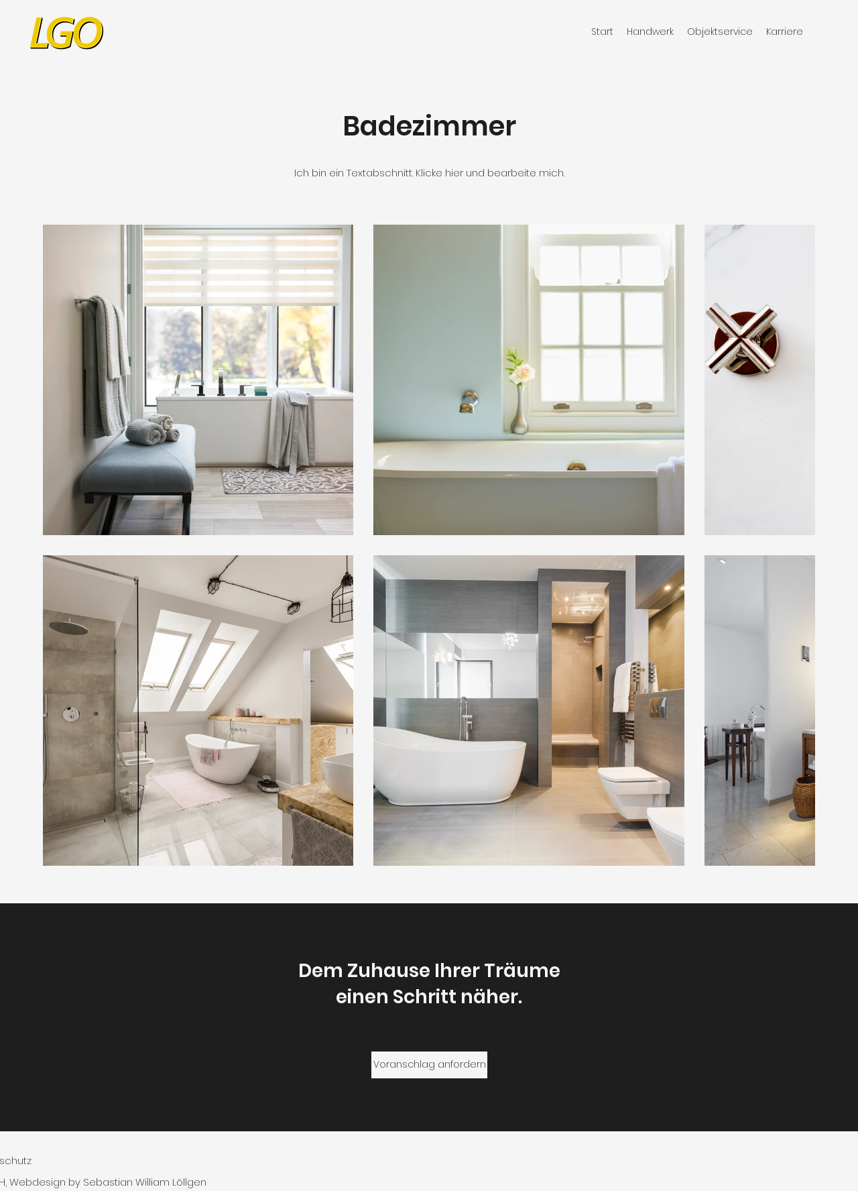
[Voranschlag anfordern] (429, 1065)
